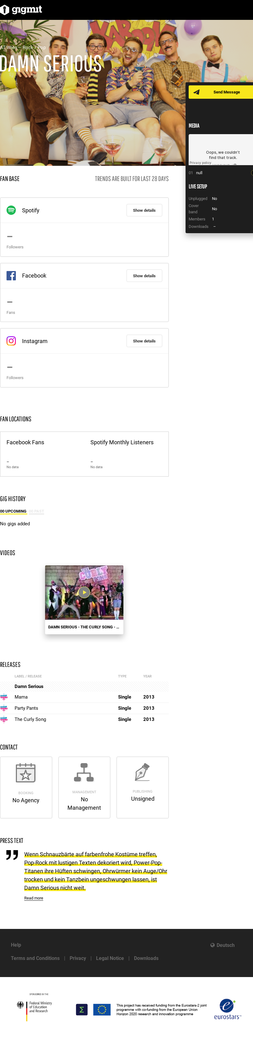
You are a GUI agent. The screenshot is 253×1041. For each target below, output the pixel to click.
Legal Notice (110, 958)
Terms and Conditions (35, 958)
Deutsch (226, 945)
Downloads (146, 958)
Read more (33, 898)
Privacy (78, 958)
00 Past (36, 511)
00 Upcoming (13, 511)
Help (16, 945)
